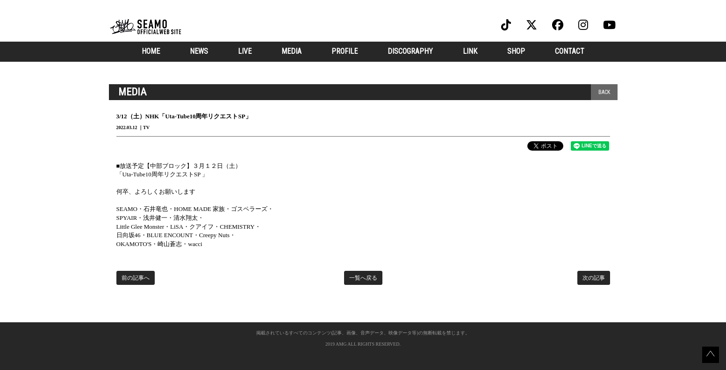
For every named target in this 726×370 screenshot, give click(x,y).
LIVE (245, 51)
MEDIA (291, 51)
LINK (470, 51)
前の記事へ (136, 278)
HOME (151, 51)
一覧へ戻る (363, 278)
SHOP (516, 51)
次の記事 (593, 278)
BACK (604, 92)
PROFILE (344, 51)
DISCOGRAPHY (410, 51)
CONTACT (569, 51)
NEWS (199, 51)
